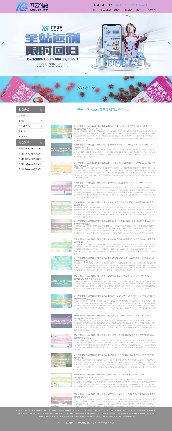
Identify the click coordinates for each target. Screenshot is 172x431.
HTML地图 (111, 423)
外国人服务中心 (128, 13)
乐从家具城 (106, 10)
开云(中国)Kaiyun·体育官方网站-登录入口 (103, 109)
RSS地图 (104, 423)
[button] (169, 44)
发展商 (117, 10)
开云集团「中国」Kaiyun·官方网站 (36, 410)
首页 (95, 10)
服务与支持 (150, 10)
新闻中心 (139, 10)
